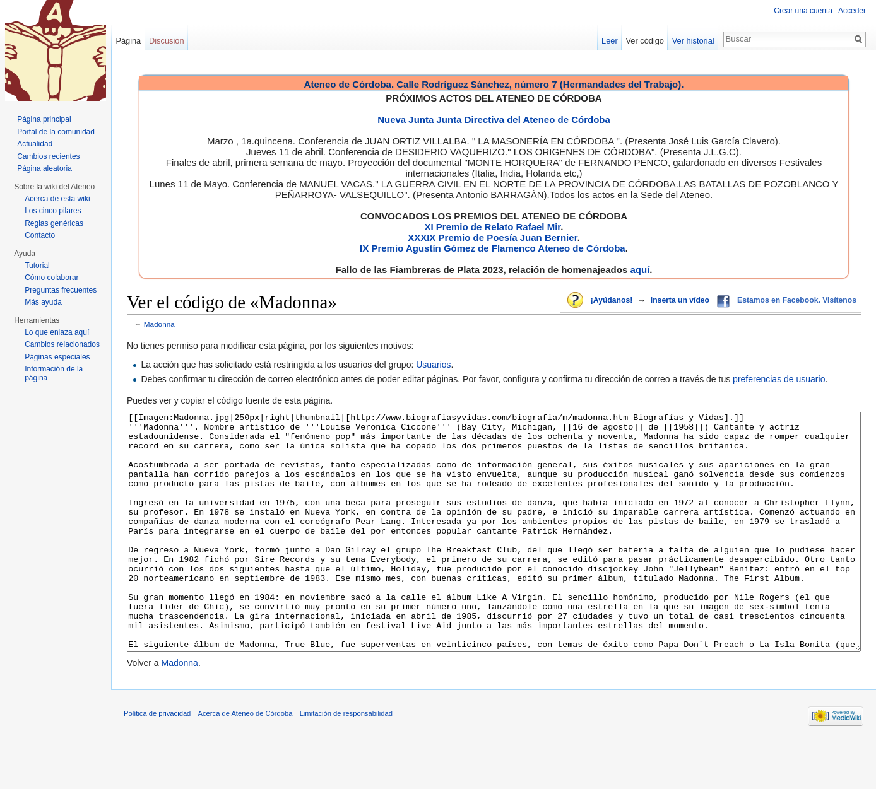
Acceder (852, 10)
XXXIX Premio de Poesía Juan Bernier (492, 237)
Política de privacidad (157, 760)
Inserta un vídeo (680, 300)
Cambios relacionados (62, 344)
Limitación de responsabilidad (346, 760)
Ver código (645, 40)
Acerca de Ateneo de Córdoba (245, 760)
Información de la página (54, 373)
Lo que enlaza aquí (57, 332)
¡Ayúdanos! (611, 300)
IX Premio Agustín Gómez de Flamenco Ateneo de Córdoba (492, 248)
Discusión (166, 40)
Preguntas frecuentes (61, 290)
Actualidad (34, 143)
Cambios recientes (48, 156)
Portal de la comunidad (56, 131)
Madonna (159, 324)
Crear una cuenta (803, 10)
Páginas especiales (57, 357)
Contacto (40, 235)
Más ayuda (43, 302)
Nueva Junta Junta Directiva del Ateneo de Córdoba (493, 119)
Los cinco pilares (53, 210)
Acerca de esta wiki (57, 198)
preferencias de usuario (779, 379)
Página (128, 40)
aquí (639, 269)
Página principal (44, 119)
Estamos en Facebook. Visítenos (796, 300)
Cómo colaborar (51, 277)
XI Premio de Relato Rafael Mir (492, 226)
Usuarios (433, 364)
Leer (609, 40)
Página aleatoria (44, 168)
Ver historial (693, 40)
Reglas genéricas (54, 223)
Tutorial (37, 265)
